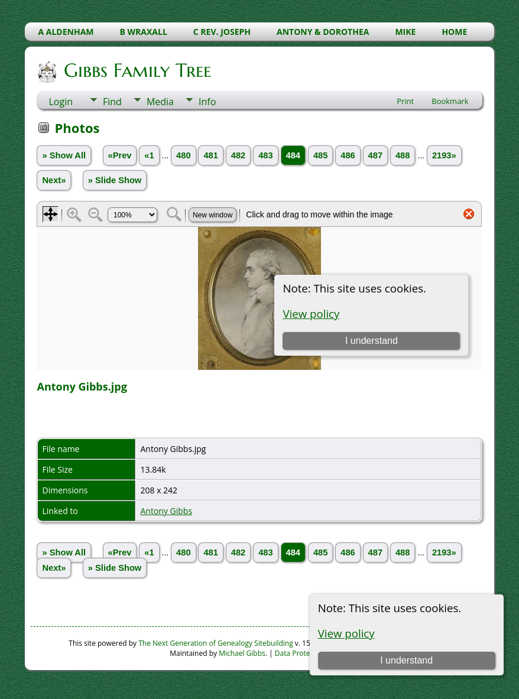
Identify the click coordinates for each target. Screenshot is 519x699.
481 (210, 155)
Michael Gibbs (242, 653)
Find (112, 101)
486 (347, 155)
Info (207, 101)
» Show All (64, 155)
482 (238, 155)
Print (405, 101)
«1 (149, 155)
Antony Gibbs (166, 510)
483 (265, 155)
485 (320, 155)
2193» (444, 155)
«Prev (120, 155)
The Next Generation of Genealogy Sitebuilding (215, 643)
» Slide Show (114, 180)
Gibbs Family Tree (136, 70)
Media (160, 101)
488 (402, 155)
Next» (54, 180)
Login (60, 101)
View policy (346, 633)
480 (183, 155)
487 (375, 155)
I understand (406, 660)
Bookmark (450, 101)
